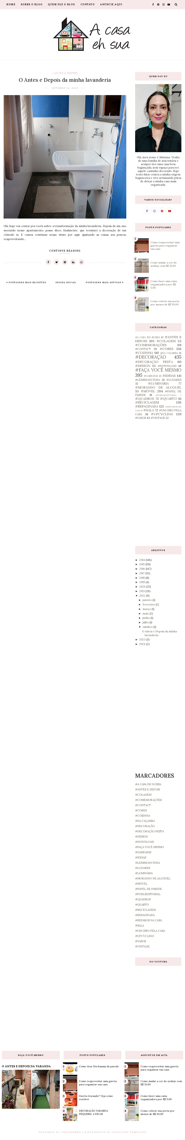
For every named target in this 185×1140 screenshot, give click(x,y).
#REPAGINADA (146, 406)
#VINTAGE (158, 418)
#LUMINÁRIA (158, 383)
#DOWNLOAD (167, 366)
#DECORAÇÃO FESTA (154, 362)
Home (10, 4)
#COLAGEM (166, 341)
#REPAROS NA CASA (148, 920)
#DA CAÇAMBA (169, 353)
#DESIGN (142, 366)
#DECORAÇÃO (150, 357)
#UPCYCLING (162, 414)
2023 (142, 639)
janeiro (147, 600)
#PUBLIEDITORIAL (166, 395)
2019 (142, 582)
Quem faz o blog (61, 4)
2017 (142, 573)
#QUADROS (144, 398)
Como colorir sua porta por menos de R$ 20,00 (164, 303)
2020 (142, 586)
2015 (142, 564)
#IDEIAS (169, 376)
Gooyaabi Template (129, 1132)
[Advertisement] (158, 483)
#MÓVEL (148, 391)
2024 (142, 644)
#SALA (148, 410)
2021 (142, 591)
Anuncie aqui (111, 4)
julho (146, 622)
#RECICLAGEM (147, 402)
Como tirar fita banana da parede (99, 1066)
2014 (142, 560)
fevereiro (149, 604)
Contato (88, 4)
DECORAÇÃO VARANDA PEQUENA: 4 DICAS (93, 1112)
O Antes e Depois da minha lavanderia (65, 80)
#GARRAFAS (151, 376)
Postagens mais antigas (104, 282)
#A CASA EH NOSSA (147, 337)
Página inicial (66, 282)
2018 (142, 577)
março (147, 609)
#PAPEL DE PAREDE (148, 889)
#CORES (166, 349)
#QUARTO (168, 398)
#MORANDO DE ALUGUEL (158, 387)
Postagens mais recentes (27, 282)
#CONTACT (143, 349)
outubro (148, 627)
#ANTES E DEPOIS (65, 73)
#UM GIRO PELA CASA (150, 930)
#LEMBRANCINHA (147, 380)
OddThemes (71, 1132)
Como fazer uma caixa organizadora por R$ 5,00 (163, 284)
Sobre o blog (31, 4)
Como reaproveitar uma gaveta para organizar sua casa (165, 245)
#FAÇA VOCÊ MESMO (158, 370)
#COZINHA (144, 353)
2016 (142, 568)
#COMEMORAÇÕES (151, 345)
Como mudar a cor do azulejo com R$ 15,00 (163, 264)
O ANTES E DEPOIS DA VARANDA (26, 1066)
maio (146, 613)
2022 (142, 595)
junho (146, 618)
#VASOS (140, 418)
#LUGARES (173, 380)
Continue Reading (65, 250)
